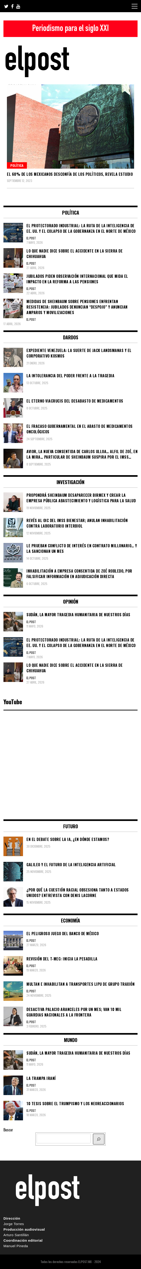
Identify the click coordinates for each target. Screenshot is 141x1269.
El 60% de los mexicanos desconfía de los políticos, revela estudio (70, 174)
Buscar (8, 1130)
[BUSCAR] (98, 1139)
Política (16, 165)
